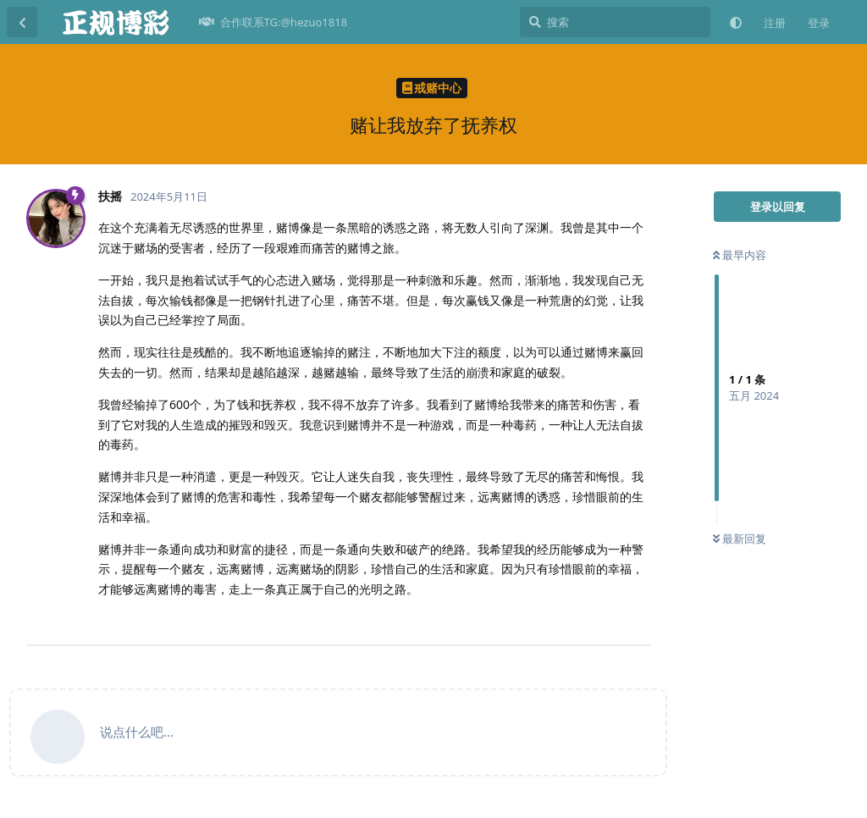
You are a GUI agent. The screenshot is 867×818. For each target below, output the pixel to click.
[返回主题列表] (22, 22)
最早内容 (739, 255)
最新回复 (739, 538)
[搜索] (615, 22)
